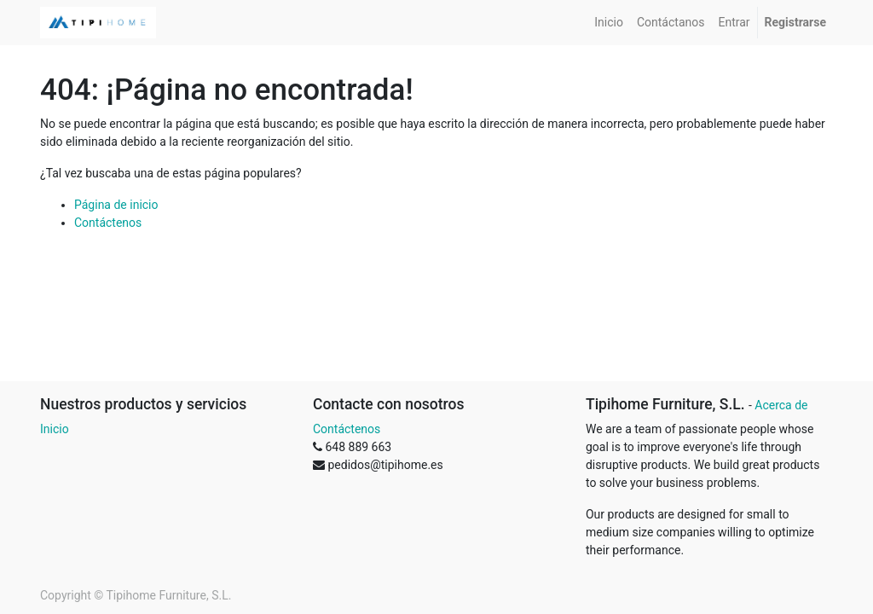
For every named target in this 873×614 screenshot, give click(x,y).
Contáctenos (108, 222)
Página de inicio (116, 204)
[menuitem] (608, 22)
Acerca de (780, 405)
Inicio (54, 429)
